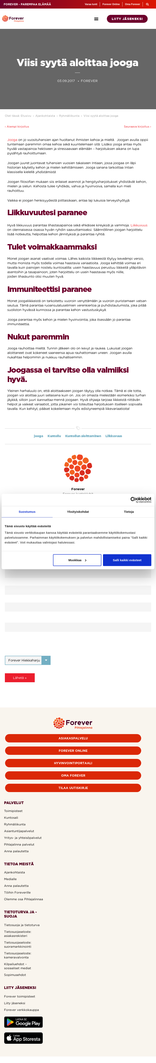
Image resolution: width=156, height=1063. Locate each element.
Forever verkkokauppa (21, 1010)
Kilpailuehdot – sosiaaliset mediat (17, 966)
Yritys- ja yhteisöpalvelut (23, 837)
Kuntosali (11, 817)
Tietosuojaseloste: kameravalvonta (17, 955)
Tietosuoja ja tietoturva (22, 925)
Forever (78, 489)
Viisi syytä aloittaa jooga (100, 115)
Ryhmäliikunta (69, 115)
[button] (96, 18)
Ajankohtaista (45, 115)
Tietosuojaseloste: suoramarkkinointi (17, 944)
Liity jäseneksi (14, 1003)
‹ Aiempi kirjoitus (17, 126)
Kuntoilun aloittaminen (83, 436)
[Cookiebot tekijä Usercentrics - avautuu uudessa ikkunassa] (133, 500)
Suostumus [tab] (27, 511)
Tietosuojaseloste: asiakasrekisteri (17, 933)
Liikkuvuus (139, 225)
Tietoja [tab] (129, 511)
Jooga (12, 140)
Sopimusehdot (15, 975)
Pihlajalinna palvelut (19, 844)
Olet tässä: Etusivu (18, 115)
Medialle (10, 879)
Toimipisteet (13, 811)
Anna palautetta (16, 851)
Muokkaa (77, 560)
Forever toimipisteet (19, 996)
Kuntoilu (54, 436)
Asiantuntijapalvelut (19, 831)
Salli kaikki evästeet (127, 560)
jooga (38, 436)
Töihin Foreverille (17, 892)
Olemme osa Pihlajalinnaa (23, 899)
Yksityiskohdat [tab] (78, 511)
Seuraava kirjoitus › (137, 126)
